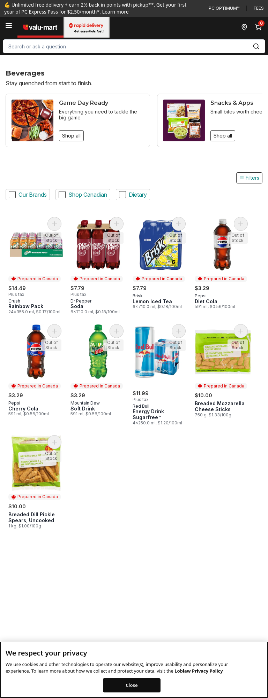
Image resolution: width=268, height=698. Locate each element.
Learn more (115, 11)
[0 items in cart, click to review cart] (259, 27)
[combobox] (134, 46)
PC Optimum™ (224, 8)
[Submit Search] (256, 46)
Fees (259, 8)
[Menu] (8, 25)
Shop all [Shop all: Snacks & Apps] (223, 136)
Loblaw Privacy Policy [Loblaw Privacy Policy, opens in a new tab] (198, 681)
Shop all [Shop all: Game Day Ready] (71, 136)
